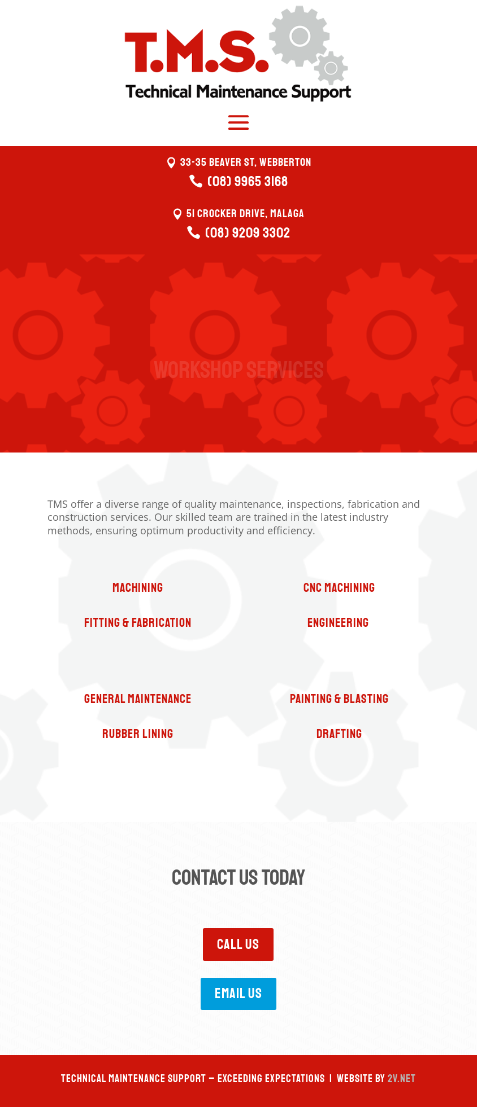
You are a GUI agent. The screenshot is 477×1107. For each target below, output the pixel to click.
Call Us (238, 944)
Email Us (238, 994)
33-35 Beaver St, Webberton (245, 162)
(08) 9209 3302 (247, 233)
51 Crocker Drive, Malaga (246, 214)
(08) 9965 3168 (247, 182)
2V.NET (402, 1079)
